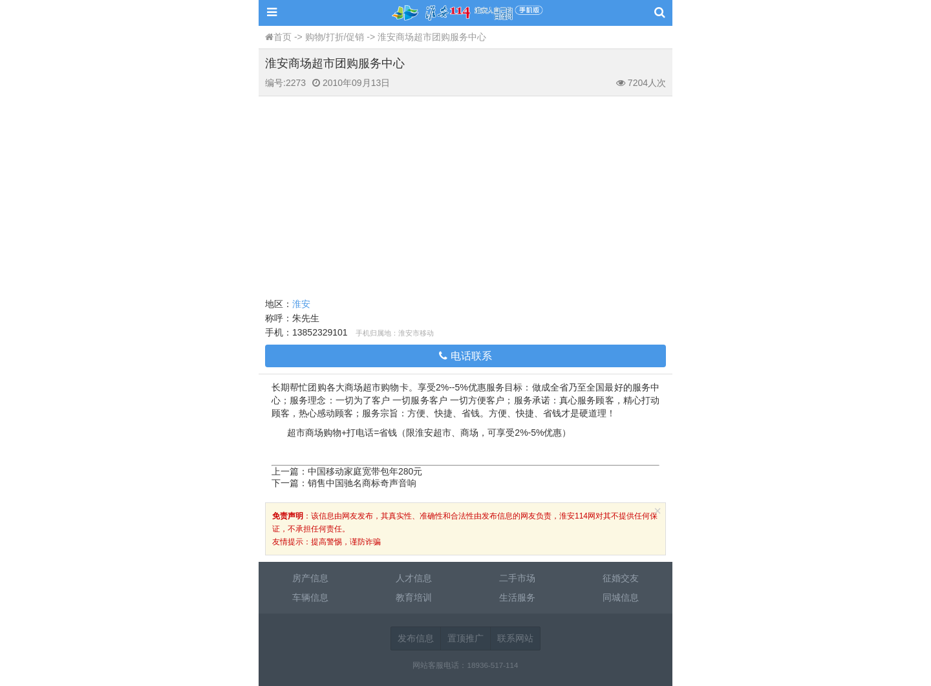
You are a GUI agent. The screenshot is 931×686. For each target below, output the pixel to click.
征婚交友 (621, 578)
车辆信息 (310, 597)
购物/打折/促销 (335, 37)
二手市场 (517, 578)
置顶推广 (465, 638)
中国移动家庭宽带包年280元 (365, 471)
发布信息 (416, 638)
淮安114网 (465, 13)
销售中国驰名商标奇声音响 (362, 483)
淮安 (301, 304)
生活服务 (517, 597)
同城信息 (621, 597)
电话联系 (465, 355)
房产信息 (310, 578)
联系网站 (515, 638)
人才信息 (414, 578)
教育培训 (414, 597)
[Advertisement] (465, 193)
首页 (282, 37)
